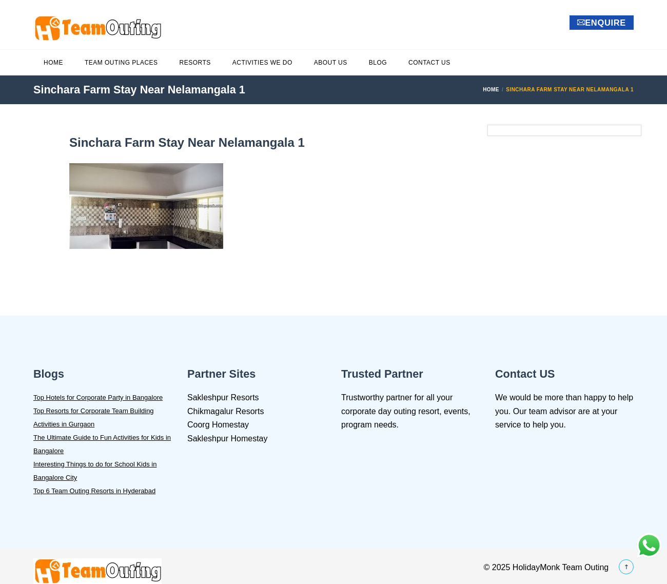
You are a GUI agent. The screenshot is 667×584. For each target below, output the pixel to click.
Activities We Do (262, 62)
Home (53, 62)
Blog (378, 62)
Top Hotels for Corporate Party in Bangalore (98, 397)
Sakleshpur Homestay (227, 438)
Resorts (195, 62)
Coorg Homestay (218, 424)
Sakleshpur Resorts (223, 397)
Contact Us (429, 62)
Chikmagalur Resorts (225, 411)
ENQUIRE (601, 22)
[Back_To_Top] (626, 567)
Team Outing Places (121, 62)
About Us (330, 62)
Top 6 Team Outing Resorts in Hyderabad (94, 491)
